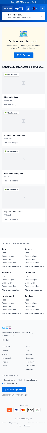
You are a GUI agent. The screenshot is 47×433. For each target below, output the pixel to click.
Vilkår (19, 426)
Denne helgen (8, 256)
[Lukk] (44, 2)
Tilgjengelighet (14, 423)
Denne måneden (9, 262)
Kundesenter (7, 358)
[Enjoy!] (23, 328)
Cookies (27, 426)
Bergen (28, 249)
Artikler (5, 354)
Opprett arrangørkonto (14, 389)
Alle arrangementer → (11, 266)
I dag (4, 253)
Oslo (4, 249)
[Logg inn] (42, 8)
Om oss (5, 350)
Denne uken (7, 259)
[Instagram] (3, 340)
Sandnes (29, 296)
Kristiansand (8, 296)
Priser (4, 366)
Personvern (40, 423)
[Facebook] (7, 340)
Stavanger (6, 272)
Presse (5, 362)
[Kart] (28, 8)
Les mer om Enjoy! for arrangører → (16, 395)
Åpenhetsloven (28, 423)
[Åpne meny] (7, 8)
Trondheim (30, 272)
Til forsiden (23, 55)
